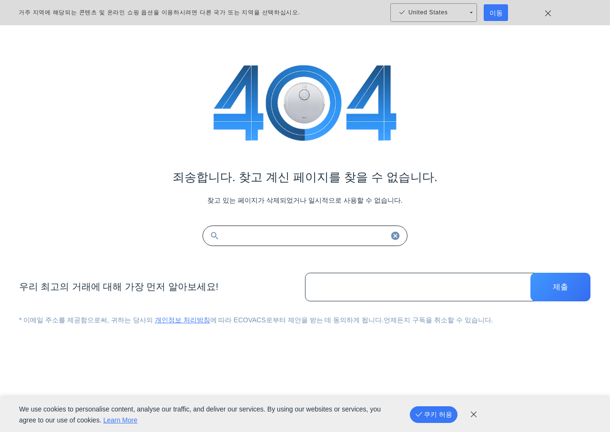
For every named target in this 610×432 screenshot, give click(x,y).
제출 (560, 287)
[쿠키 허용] (434, 414)
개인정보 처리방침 (182, 320)
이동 (496, 13)
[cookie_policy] (474, 414)
